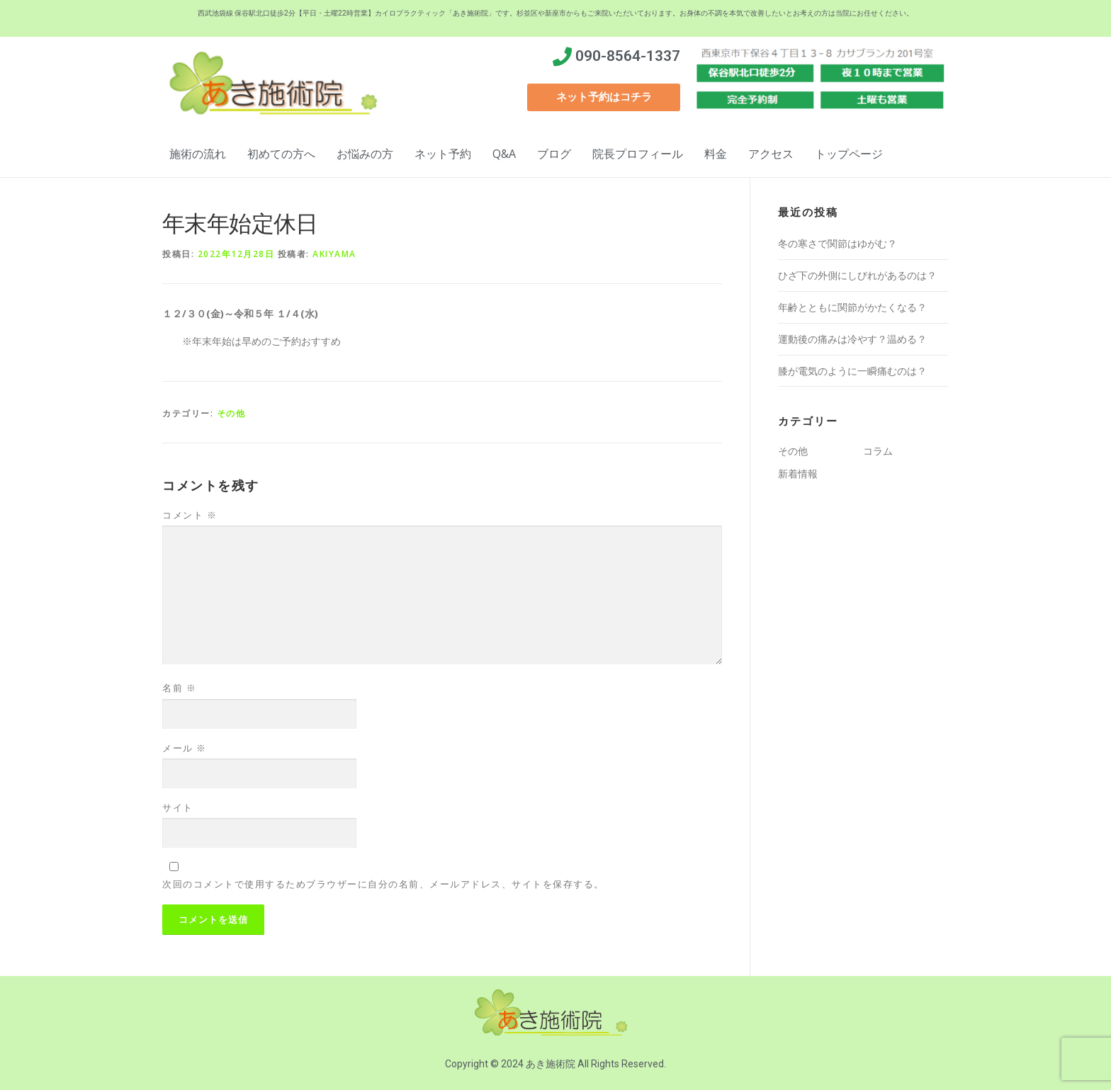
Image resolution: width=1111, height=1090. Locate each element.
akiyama (334, 254)
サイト (177, 807)
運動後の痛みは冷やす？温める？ (852, 339)
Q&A (504, 153)
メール (184, 748)
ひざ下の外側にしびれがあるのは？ (857, 275)
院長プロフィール (637, 153)
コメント (189, 515)
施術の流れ (197, 153)
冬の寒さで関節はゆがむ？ (837, 243)
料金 (715, 153)
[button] (603, 97)
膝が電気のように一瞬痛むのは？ (852, 370)
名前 (179, 687)
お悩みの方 (365, 153)
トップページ (849, 153)
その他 (231, 413)
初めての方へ (281, 153)
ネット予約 (442, 153)
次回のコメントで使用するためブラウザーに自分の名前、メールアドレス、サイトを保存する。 (383, 884)
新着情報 (798, 473)
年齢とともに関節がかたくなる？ (852, 307)
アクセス (771, 153)
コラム (878, 451)
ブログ (554, 153)
